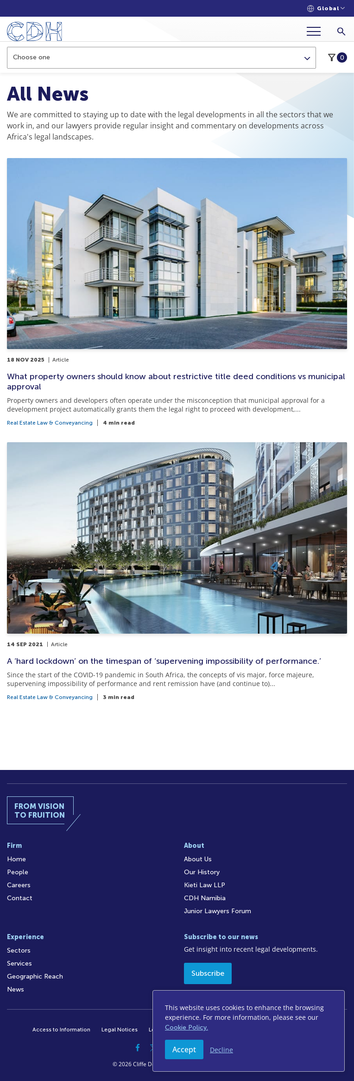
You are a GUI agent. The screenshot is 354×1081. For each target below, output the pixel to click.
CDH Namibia (205, 898)
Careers (19, 885)
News (15, 989)
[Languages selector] (326, 8)
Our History (202, 872)
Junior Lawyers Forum (217, 911)
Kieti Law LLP (204, 885)
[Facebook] (137, 1047)
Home (16, 859)
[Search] (341, 31)
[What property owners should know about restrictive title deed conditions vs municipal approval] (177, 292)
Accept (184, 1049)
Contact (19, 898)
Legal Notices (119, 1029)
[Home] (34, 33)
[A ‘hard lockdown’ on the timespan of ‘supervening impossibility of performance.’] (177, 571)
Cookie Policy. (186, 1027)
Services (19, 963)
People (17, 872)
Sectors (19, 950)
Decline (221, 1049)
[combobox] (161, 58)
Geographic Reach (35, 976)
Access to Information (61, 1029)
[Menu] (317, 31)
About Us (198, 859)
